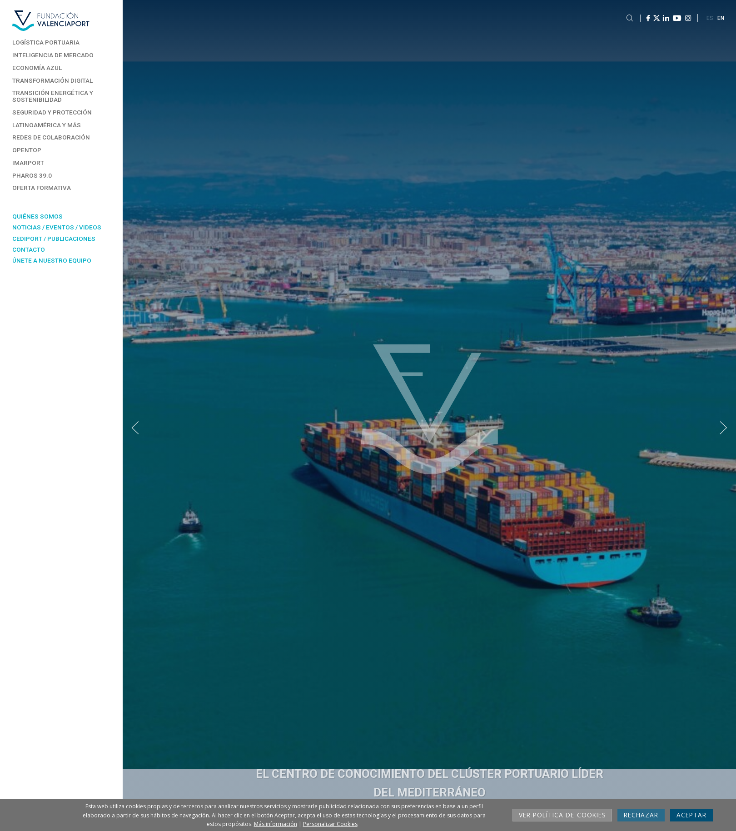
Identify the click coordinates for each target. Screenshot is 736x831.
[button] (135, 428)
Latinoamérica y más (46, 125)
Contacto (28, 249)
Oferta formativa (41, 187)
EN (720, 18)
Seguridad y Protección (52, 112)
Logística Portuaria (46, 42)
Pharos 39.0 (32, 175)
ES (709, 18)
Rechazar (641, 815)
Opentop (26, 150)
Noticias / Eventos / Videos (56, 227)
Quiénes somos (37, 216)
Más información (275, 824)
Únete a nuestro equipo (51, 260)
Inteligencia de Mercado (53, 55)
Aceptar (691, 815)
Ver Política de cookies (562, 815)
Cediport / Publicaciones (53, 238)
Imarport (28, 162)
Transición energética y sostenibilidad (52, 96)
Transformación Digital (52, 80)
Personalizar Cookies (330, 824)
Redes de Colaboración (51, 137)
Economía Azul (37, 67)
